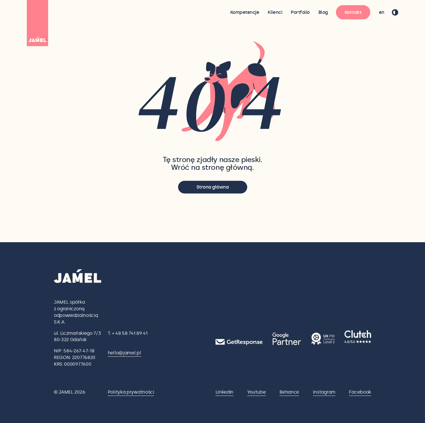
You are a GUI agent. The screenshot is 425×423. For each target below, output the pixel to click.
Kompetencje (244, 12)
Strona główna (213, 187)
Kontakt (353, 12)
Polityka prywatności (131, 392)
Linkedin (225, 392)
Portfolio (300, 12)
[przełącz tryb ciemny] (395, 12)
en (381, 12)
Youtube (256, 392)
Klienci (275, 12)
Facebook (360, 392)
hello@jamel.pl (124, 353)
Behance (289, 392)
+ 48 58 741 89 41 (130, 333)
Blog (323, 12)
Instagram (324, 392)
